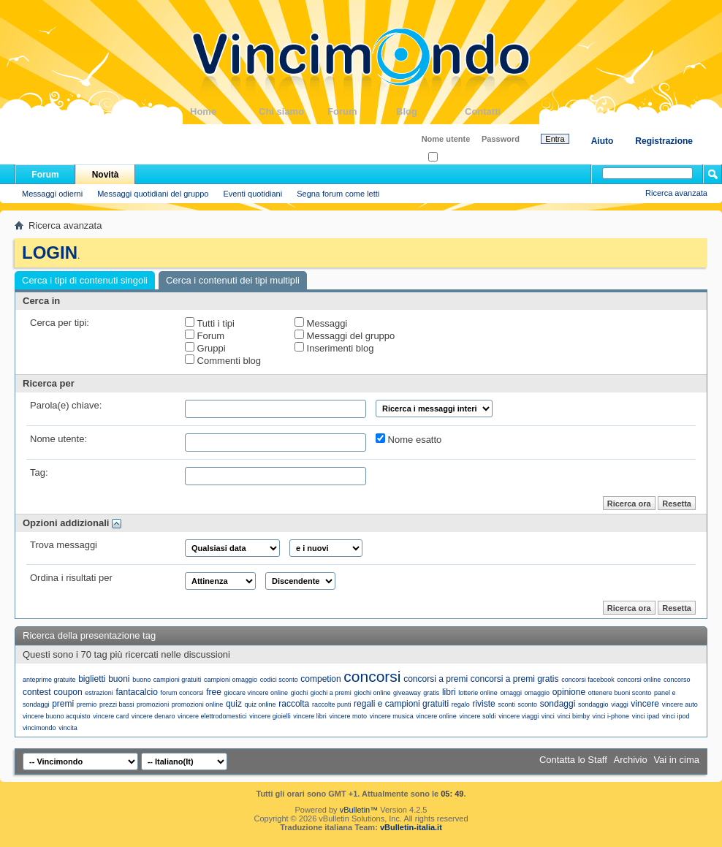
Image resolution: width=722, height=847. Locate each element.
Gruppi (205, 348)
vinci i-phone (611, 716)
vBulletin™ (359, 809)
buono (141, 679)
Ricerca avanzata (676, 193)
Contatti (499, 111)
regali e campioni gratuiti (401, 704)
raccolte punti (332, 704)
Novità (105, 175)
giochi (299, 692)
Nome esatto (408, 439)
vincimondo (39, 728)
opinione (568, 692)
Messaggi (320, 323)
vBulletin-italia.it (411, 827)
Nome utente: (58, 438)
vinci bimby (573, 716)
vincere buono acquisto (57, 716)
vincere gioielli (270, 716)
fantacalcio (136, 692)
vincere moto (348, 716)
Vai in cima (676, 759)
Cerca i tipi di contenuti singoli (85, 280)
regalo (461, 704)
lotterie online (478, 692)
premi (63, 704)
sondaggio (593, 704)
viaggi (619, 704)
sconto (528, 704)
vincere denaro (153, 716)
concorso (677, 679)
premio (87, 704)
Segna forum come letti (338, 193)
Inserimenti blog (333, 348)
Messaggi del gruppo (344, 335)
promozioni (153, 704)
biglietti (91, 679)
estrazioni (99, 692)
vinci (548, 716)
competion (320, 679)
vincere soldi (477, 716)
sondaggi (558, 704)
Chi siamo (293, 111)
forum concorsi (181, 692)
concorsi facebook (588, 679)
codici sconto (279, 679)
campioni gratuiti (177, 679)
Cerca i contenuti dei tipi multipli (233, 280)
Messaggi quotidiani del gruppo (152, 193)
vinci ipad (646, 716)
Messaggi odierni (52, 193)
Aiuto (602, 141)
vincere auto (680, 704)
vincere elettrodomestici (212, 716)
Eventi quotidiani (252, 193)
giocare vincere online (256, 692)
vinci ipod (676, 716)
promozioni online (198, 704)
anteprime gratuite (49, 679)
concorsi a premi (435, 679)
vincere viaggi (518, 716)
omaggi (511, 692)
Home (224, 111)
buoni (118, 679)
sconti (506, 704)
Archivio (630, 759)
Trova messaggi (63, 544)
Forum (361, 111)
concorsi (371, 676)
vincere (645, 704)
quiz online (260, 704)
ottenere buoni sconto (620, 692)
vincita (67, 728)
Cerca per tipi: (59, 322)
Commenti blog (223, 360)
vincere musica (392, 716)
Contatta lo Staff (573, 759)
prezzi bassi (116, 704)
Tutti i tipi (210, 323)
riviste (483, 704)
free (213, 692)
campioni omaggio (230, 679)
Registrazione (664, 141)
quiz (234, 704)
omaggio (537, 692)
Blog (430, 111)
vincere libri (310, 716)
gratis (431, 692)
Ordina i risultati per (71, 577)
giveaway (407, 692)
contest (37, 692)
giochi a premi (331, 692)
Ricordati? (450, 157)
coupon (67, 692)
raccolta (293, 704)
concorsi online (639, 679)
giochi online (372, 692)
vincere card (111, 716)
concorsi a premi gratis (515, 679)
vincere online (436, 716)
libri (449, 692)
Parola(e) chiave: (66, 405)
